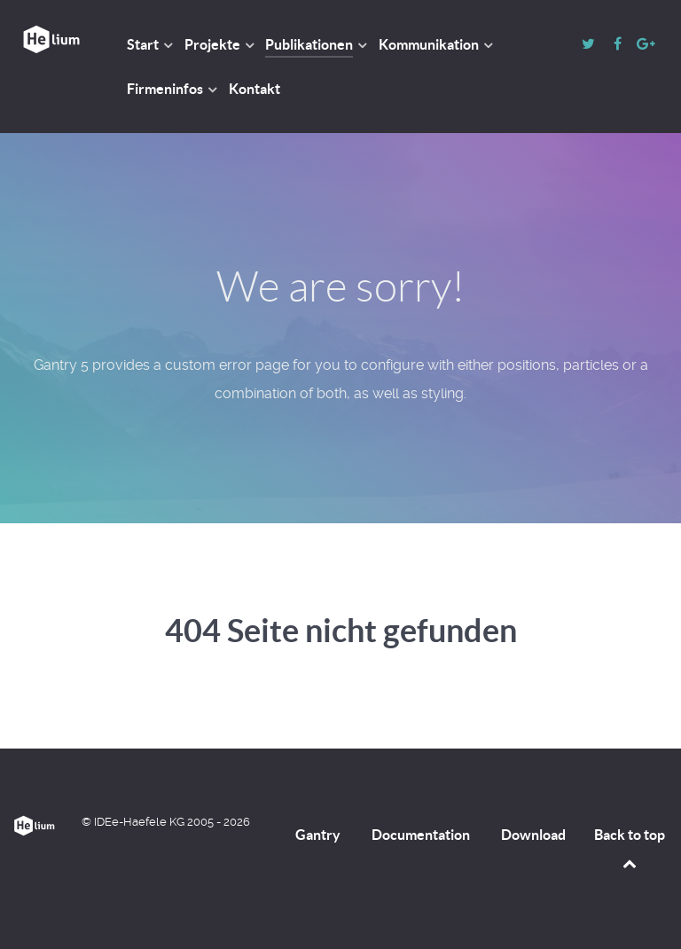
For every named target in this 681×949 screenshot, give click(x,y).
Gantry (317, 835)
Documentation (421, 835)
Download (533, 835)
